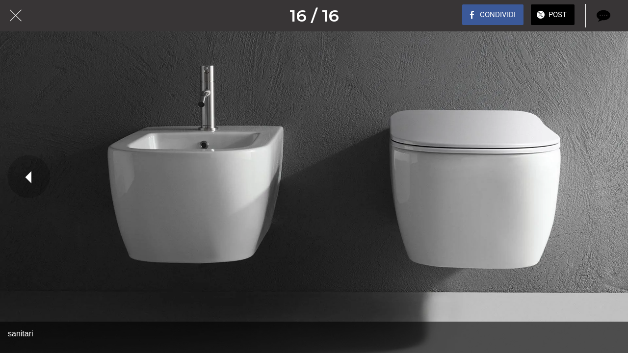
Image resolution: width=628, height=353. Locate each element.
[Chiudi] (16, 16)
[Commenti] (602, 15)
